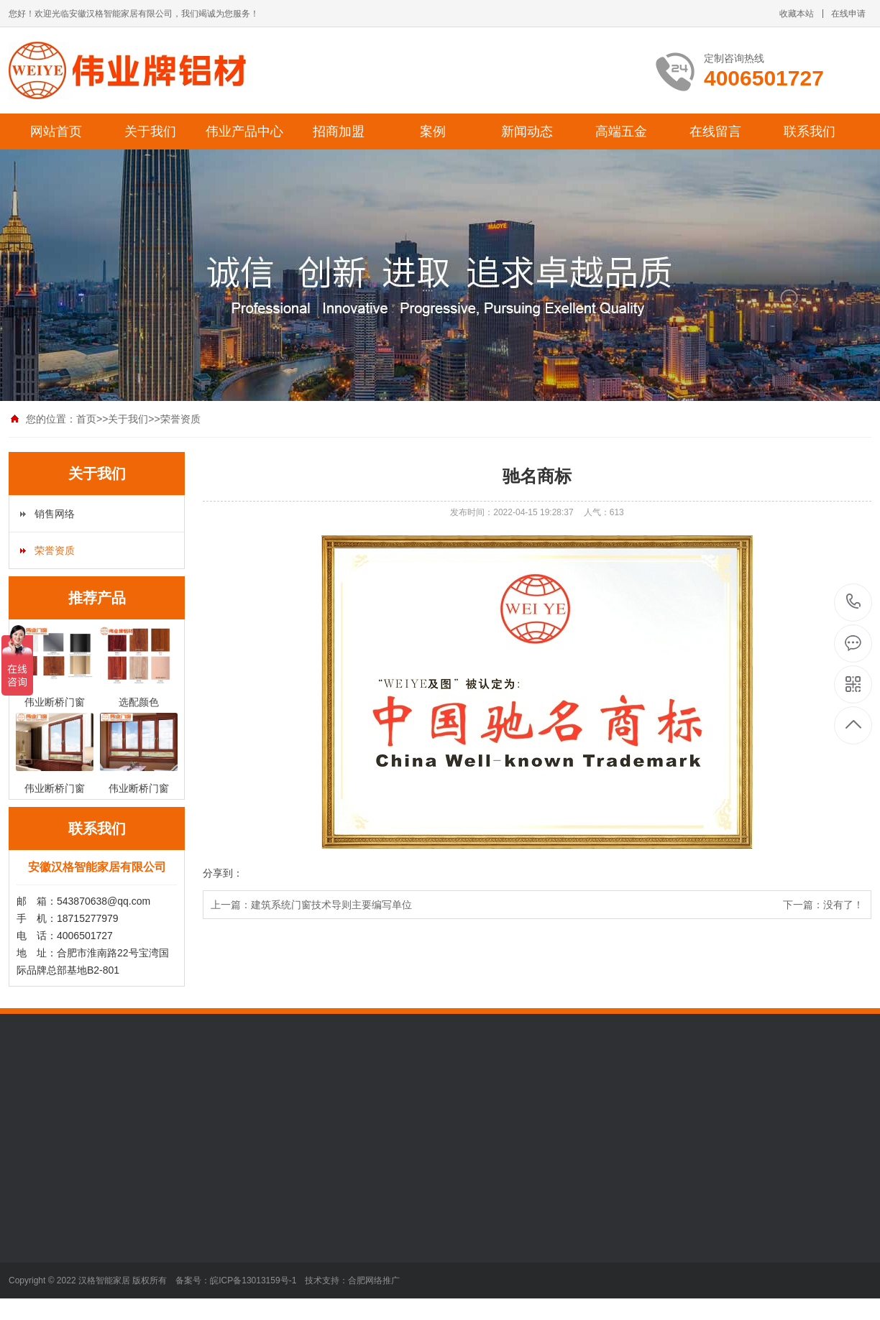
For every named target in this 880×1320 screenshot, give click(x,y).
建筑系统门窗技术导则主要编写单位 (331, 904)
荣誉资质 (180, 419)
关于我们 (150, 131)
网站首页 (56, 131)
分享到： (223, 873)
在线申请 (848, 14)
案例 (433, 131)
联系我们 (809, 131)
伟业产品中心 (244, 131)
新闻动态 (527, 131)
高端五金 (621, 131)
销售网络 (55, 514)
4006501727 (854, 601)
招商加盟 (339, 131)
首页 (86, 419)
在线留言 (715, 131)
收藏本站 (796, 14)
